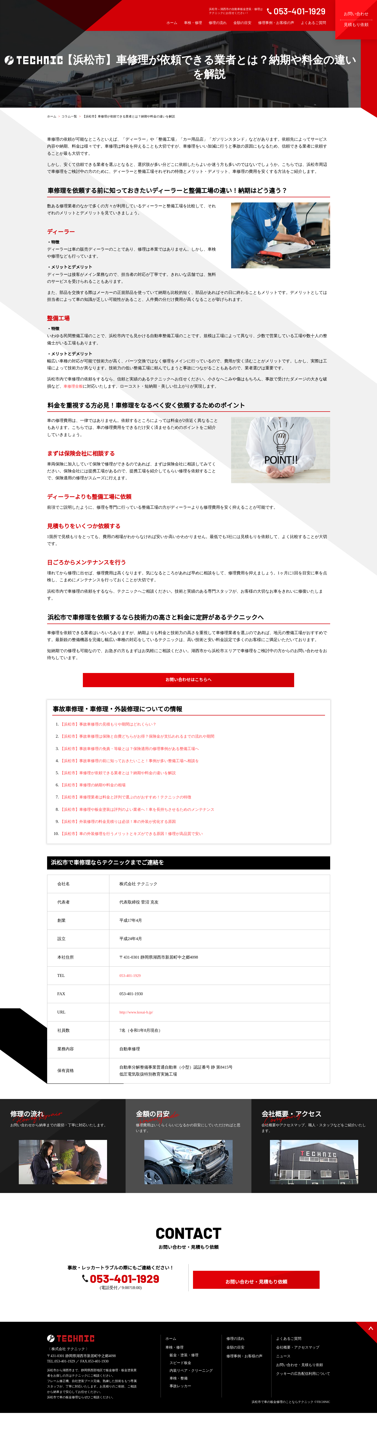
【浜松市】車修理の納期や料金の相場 (95, 785)
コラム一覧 (69, 116)
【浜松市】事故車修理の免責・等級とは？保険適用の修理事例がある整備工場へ (134, 749)
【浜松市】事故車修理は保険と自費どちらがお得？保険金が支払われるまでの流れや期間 (142, 737)
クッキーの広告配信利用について (303, 1410)
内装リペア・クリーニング (191, 1407)
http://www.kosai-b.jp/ (137, 1012)
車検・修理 (193, 23)
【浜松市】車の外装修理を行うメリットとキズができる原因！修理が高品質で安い (136, 834)
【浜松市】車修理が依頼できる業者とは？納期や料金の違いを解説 (121, 773)
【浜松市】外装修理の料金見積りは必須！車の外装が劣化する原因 (121, 822)
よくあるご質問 (313, 23)
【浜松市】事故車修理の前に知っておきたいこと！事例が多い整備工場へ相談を (134, 761)
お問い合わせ (356, 19)
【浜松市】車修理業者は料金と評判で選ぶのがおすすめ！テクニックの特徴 (130, 797)
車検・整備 (179, 1414)
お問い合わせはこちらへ (188, 680)
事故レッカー (180, 1422)
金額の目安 (242, 23)
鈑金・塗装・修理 (184, 1391)
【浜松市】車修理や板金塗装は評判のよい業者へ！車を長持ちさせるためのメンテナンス (142, 809)
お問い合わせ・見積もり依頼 (256, 1306)
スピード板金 (180, 1399)
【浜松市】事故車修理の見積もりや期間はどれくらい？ (111, 724)
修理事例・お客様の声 (276, 23)
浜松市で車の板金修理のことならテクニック (282, 1438)
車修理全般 (74, 386)
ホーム (171, 23)
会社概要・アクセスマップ (297, 1383)
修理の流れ (218, 23)
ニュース (283, 1392)
